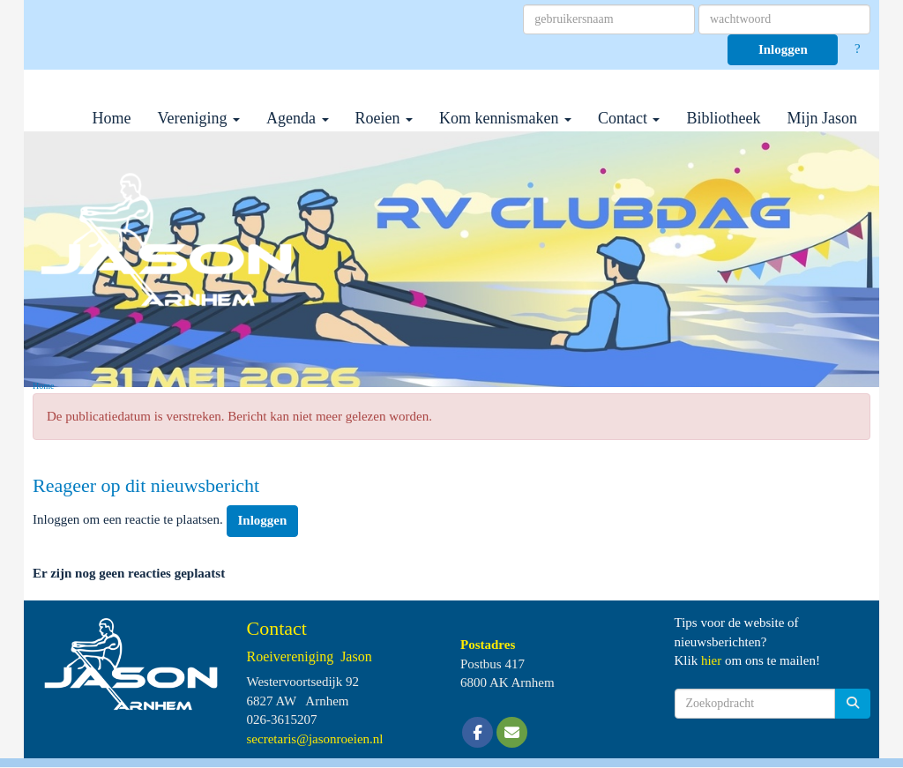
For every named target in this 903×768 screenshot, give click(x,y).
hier (711, 660)
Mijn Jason (822, 118)
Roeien (384, 118)
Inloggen (783, 49)
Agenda (297, 118)
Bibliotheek (723, 118)
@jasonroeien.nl (315, 739)
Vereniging (199, 118)
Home (112, 118)
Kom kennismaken (505, 118)
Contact (629, 118)
